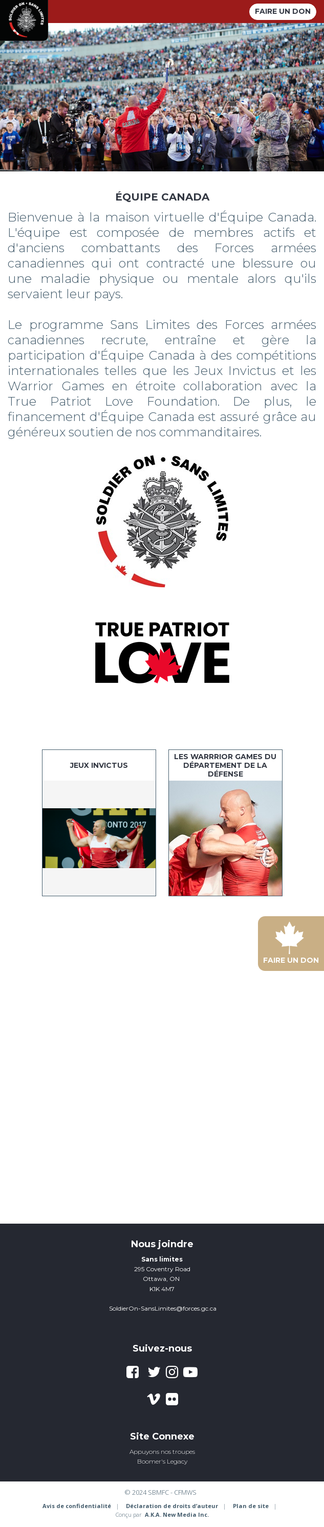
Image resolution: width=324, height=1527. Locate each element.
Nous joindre (162, 1244)
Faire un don (283, 11)
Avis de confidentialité (76, 1506)
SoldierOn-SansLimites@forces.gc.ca (163, 1308)
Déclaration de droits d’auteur (172, 1506)
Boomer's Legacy (162, 1461)
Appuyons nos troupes (162, 1451)
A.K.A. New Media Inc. (177, 1514)
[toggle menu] (235, 11)
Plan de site (251, 1506)
